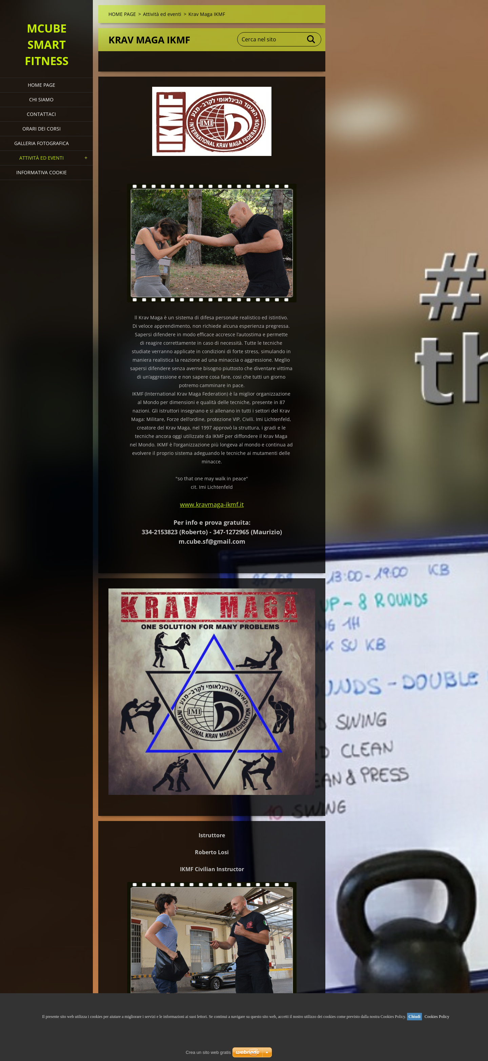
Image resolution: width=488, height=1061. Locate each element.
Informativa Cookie (41, 172)
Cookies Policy (437, 1016)
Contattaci (41, 114)
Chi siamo (41, 99)
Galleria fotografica (41, 143)
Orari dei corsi (41, 128)
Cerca (311, 39)
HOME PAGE (41, 85)
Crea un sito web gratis (208, 1052)
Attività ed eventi (41, 158)
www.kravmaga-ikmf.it (212, 504)
